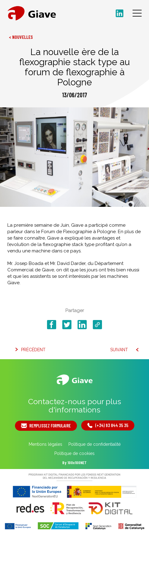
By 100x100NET (74, 462)
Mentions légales (45, 444)
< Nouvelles (21, 37)
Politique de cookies (74, 453)
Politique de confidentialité (94, 444)
